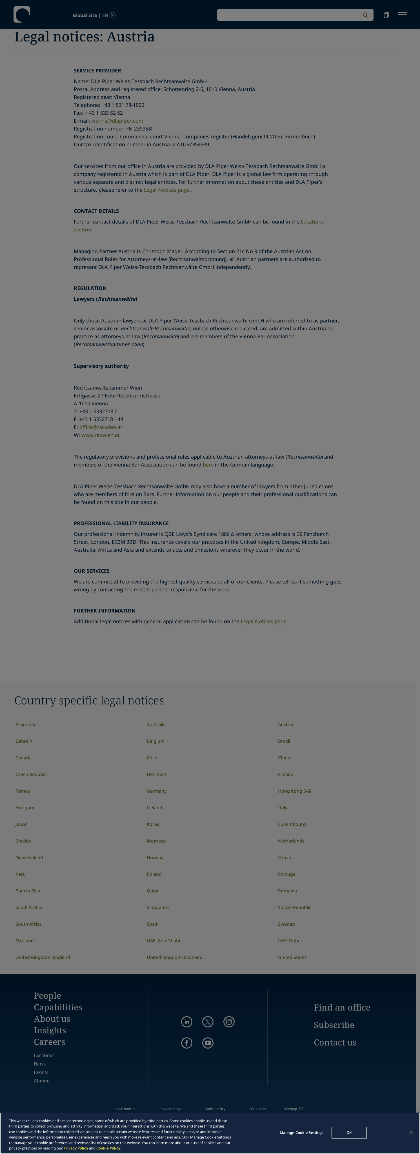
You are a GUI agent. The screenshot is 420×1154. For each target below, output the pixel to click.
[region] (210, 1133)
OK (349, 1132)
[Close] (411, 1132)
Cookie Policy (108, 1148)
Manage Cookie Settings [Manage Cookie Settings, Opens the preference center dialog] (302, 1132)
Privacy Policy (75, 1148)
